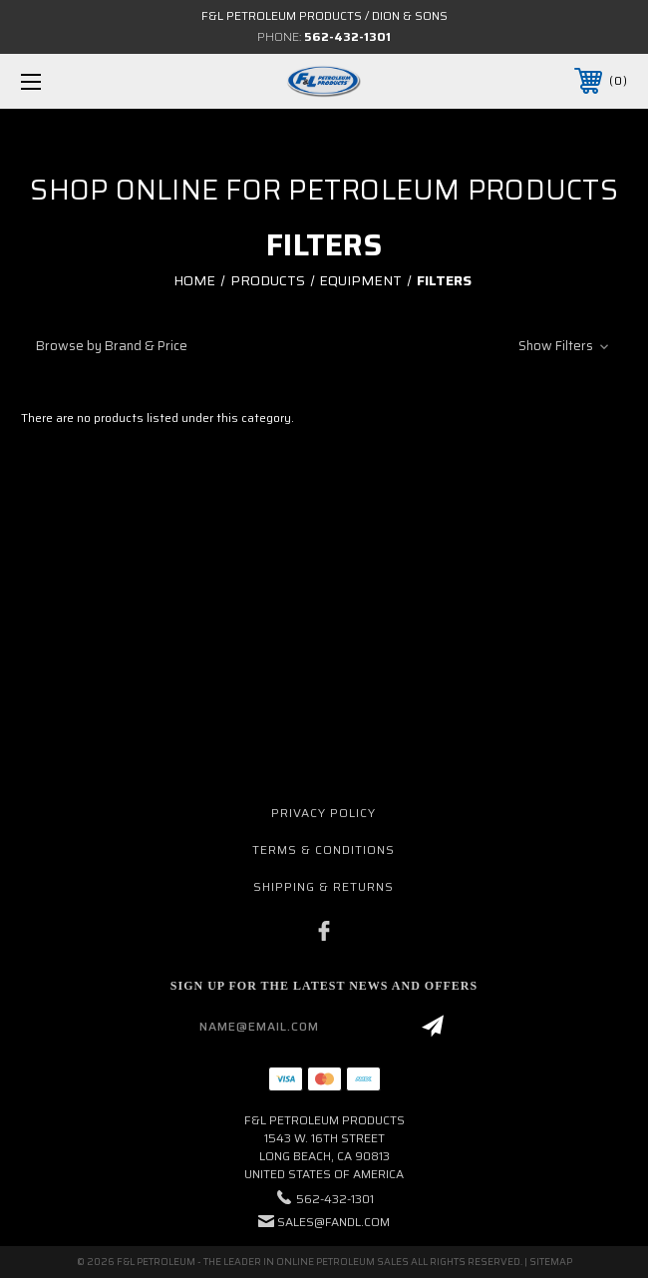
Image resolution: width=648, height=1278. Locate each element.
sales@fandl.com (333, 1221)
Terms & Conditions (323, 849)
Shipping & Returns (323, 886)
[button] (324, 345)
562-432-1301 (347, 36)
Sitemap (550, 1261)
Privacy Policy (323, 812)
